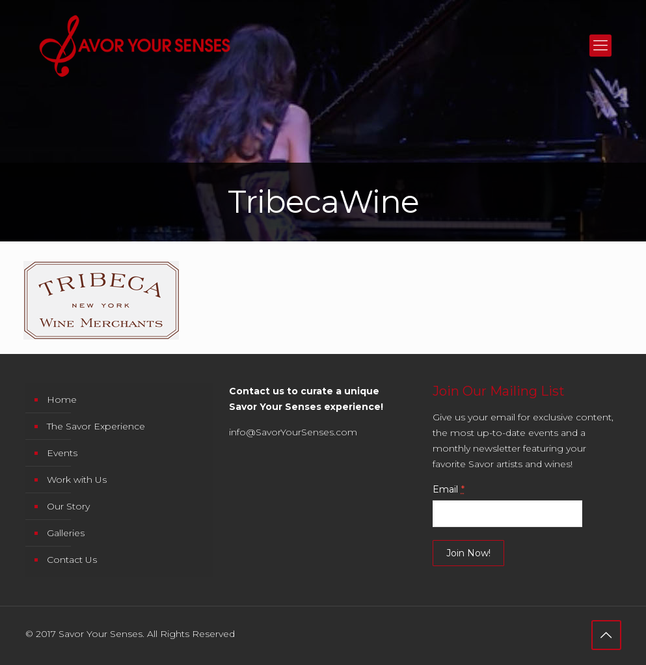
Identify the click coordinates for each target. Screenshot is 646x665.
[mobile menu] (600, 45)
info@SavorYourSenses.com (293, 432)
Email (448, 489)
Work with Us (77, 479)
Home (62, 399)
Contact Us (72, 559)
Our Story (68, 506)
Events (62, 453)
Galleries (66, 533)
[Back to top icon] (606, 635)
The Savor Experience (96, 426)
